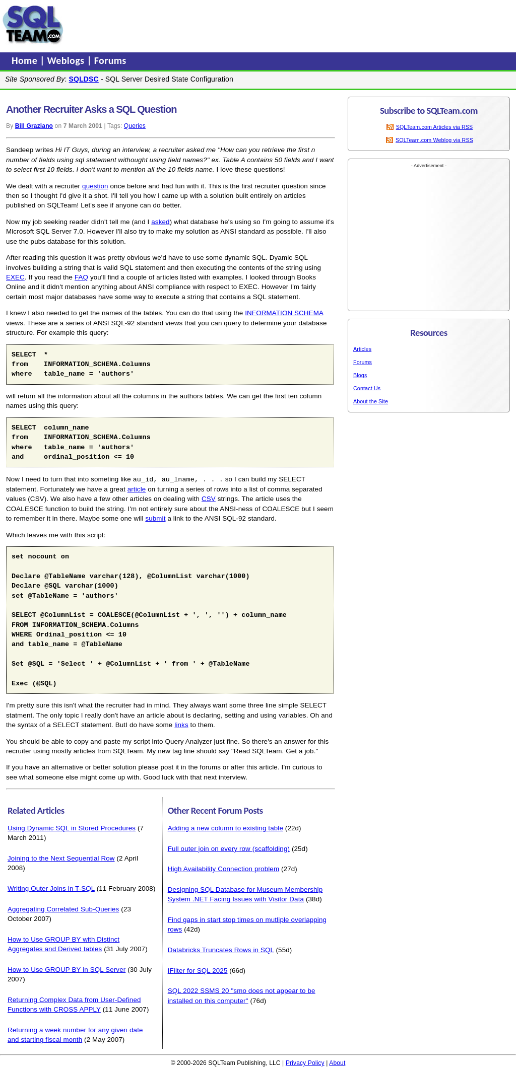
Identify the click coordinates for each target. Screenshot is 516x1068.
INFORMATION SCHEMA (284, 313)
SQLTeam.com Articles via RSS (434, 127)
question (95, 186)
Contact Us (366, 388)
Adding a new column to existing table (225, 827)
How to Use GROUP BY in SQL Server (66, 969)
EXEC (15, 277)
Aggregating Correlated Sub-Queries (63, 908)
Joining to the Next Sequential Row (61, 858)
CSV (209, 498)
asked (160, 222)
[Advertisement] (258, 24)
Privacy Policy (305, 1062)
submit (155, 518)
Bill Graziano (34, 125)
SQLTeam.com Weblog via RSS (434, 140)
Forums (110, 60)
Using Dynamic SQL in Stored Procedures (72, 827)
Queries (135, 125)
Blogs (360, 375)
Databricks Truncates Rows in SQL (221, 949)
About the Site (370, 401)
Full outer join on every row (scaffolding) (229, 848)
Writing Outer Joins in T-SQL (51, 888)
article (136, 488)
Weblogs (67, 60)
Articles (362, 349)
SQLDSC (84, 79)
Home (26, 60)
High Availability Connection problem (224, 868)
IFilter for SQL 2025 (198, 970)
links (181, 724)
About (337, 1062)
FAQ (81, 277)
